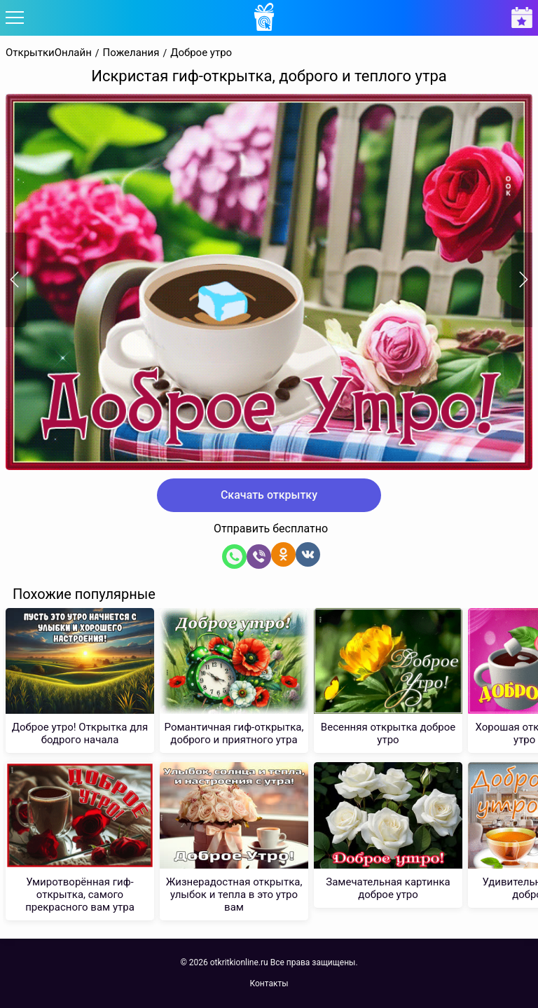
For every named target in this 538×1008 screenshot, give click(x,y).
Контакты (268, 983)
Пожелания (131, 53)
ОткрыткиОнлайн (49, 53)
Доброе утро (201, 53)
